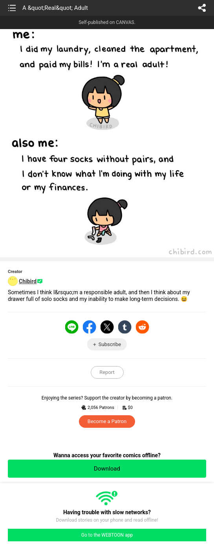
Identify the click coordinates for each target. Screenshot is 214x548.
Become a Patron (107, 421)
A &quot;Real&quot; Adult (55, 7)
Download (107, 468)
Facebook (89, 327)
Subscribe (110, 344)
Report (107, 372)
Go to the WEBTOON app (107, 535)
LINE (72, 327)
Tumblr (125, 327)
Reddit (142, 327)
